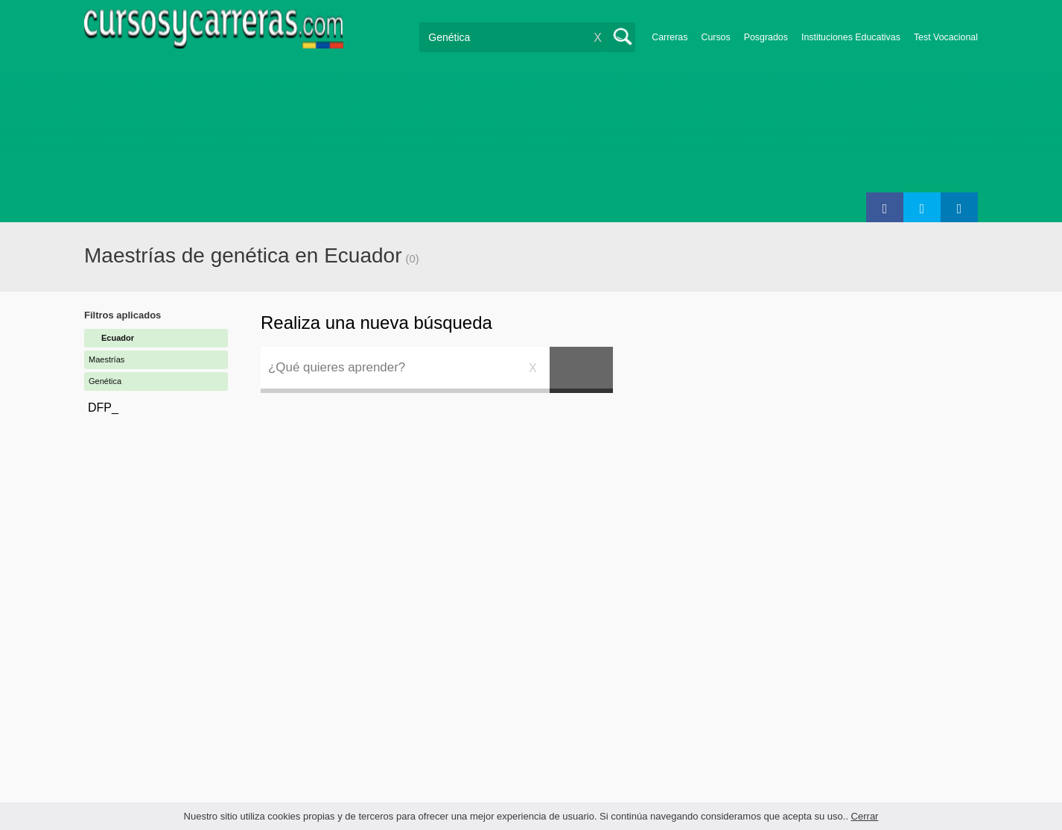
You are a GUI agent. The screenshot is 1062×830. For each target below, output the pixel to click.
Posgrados (766, 37)
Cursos (715, 37)
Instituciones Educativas (850, 37)
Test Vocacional (946, 37)
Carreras (669, 37)
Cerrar (865, 816)
